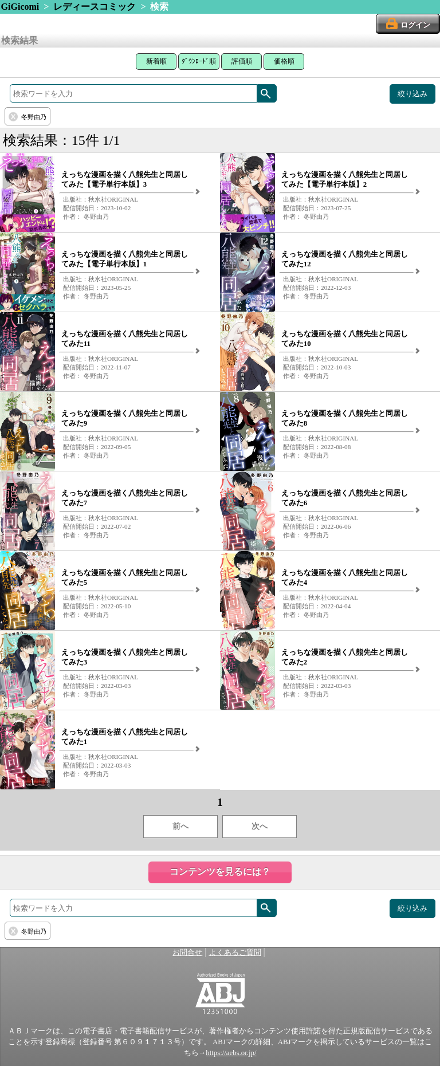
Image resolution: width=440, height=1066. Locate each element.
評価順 (241, 61)
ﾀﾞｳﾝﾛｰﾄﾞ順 (199, 61)
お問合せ (187, 953)
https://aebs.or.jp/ (231, 1053)
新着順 (156, 61)
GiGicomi (20, 6)
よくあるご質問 (235, 953)
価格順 (284, 61)
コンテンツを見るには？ (220, 871)
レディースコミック (94, 6)
